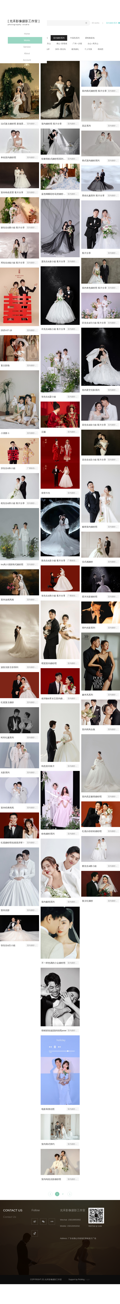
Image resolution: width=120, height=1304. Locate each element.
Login (87, 1279)
